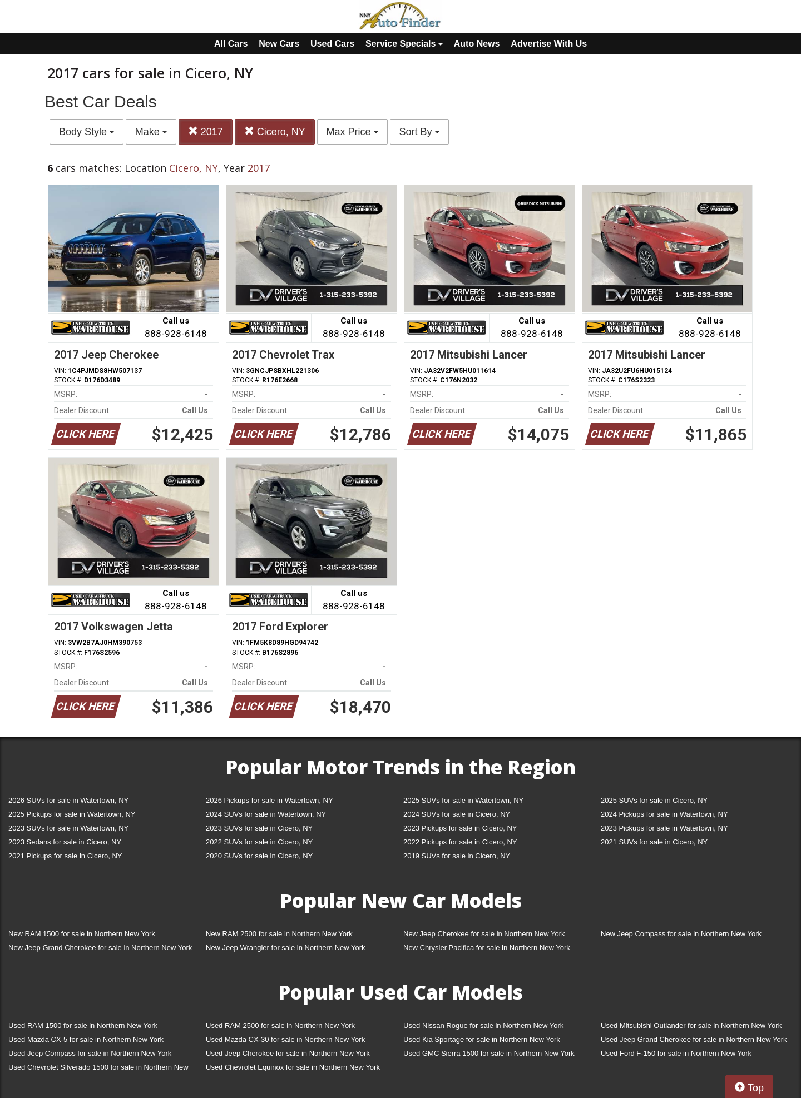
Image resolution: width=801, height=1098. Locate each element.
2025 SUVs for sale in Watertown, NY (463, 800)
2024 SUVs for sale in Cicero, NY (456, 814)
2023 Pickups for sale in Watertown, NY (664, 828)
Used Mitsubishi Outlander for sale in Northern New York (691, 1025)
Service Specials (404, 43)
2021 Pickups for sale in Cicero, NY (65, 856)
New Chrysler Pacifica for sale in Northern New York (486, 947)
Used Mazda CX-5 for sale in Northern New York (86, 1039)
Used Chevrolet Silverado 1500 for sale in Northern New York (98, 1069)
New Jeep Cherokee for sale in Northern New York (484, 934)
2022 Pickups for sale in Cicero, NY (460, 842)
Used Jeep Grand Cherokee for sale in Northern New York (694, 1039)
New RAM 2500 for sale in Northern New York (279, 934)
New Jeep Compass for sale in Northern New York (681, 934)
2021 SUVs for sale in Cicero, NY (654, 842)
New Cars (279, 43)
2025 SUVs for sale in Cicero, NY (654, 800)
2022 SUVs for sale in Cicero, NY (259, 842)
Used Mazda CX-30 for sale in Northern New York (285, 1039)
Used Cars (332, 43)
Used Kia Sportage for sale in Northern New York (481, 1039)
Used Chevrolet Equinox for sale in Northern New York (293, 1067)
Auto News (477, 43)
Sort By (419, 131)
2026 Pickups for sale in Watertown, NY (269, 800)
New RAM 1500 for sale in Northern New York (81, 934)
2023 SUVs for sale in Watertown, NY (68, 828)
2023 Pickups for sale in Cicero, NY (460, 828)
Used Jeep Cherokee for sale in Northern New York (288, 1053)
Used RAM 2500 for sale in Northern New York (280, 1025)
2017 (205, 131)
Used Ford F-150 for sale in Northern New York (676, 1053)
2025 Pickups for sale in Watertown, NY (72, 814)
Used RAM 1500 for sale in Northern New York (82, 1025)
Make (151, 131)
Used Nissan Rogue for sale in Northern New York (483, 1025)
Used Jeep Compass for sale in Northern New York (89, 1053)
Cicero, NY (274, 131)
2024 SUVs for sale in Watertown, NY (266, 814)
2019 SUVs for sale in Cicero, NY (456, 856)
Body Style (86, 131)
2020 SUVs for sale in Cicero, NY (259, 856)
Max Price (352, 131)
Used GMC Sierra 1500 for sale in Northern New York (489, 1053)
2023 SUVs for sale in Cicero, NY (259, 828)
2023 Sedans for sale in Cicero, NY (64, 842)
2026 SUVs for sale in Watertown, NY (68, 800)
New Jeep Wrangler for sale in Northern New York (285, 947)
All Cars (231, 43)
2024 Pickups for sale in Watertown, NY (664, 814)
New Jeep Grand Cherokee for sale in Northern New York (100, 947)
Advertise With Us (549, 43)
